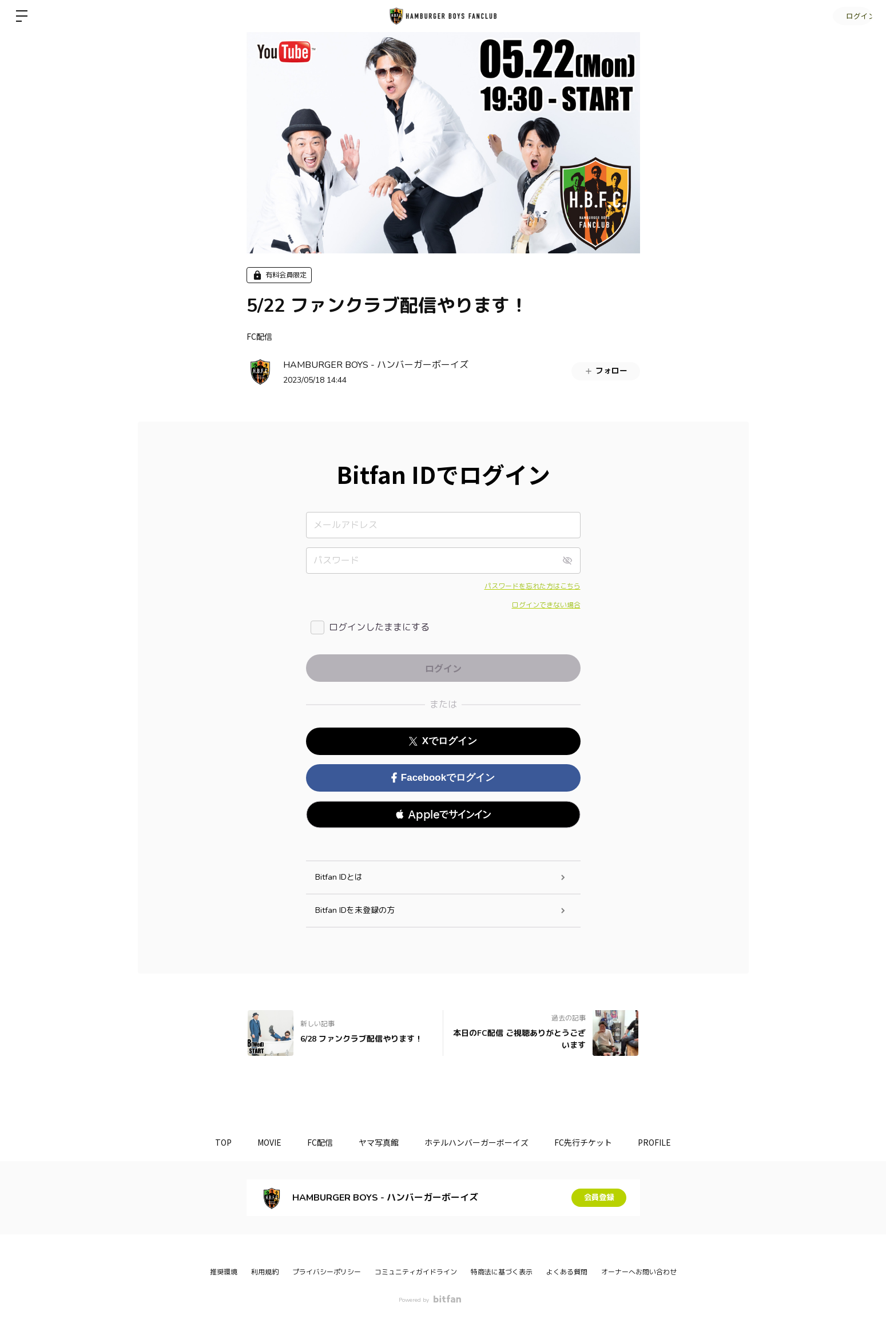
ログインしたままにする (379, 627)
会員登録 (599, 1197)
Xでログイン (443, 741)
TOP (214, 1142)
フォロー (605, 370)
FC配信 (259, 336)
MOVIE (264, 1142)
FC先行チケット (589, 1142)
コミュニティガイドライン (416, 1272)
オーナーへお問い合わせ (639, 1272)
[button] (443, 814)
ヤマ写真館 (379, 1142)
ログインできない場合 (546, 605)
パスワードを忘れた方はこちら (532, 586)
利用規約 (265, 1272)
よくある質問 (566, 1272)
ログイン (851, 16)
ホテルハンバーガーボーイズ (479, 1142)
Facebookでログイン (443, 777)
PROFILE (663, 1142)
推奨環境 (223, 1272)
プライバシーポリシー (326, 1272)
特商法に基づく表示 (502, 1272)
